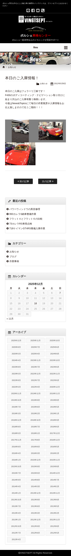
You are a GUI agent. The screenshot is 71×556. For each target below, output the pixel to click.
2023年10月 (55, 360)
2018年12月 (16, 420)
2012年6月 (35, 533)
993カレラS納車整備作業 (22, 214)
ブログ (13, 256)
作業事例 (14, 261)
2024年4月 (16, 360)
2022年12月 (35, 374)
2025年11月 (35, 340)
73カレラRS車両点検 (20, 223)
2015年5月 (35, 473)
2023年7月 (35, 367)
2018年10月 (35, 420)
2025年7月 (35, 347)
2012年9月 (35, 526)
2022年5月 (16, 387)
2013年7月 (16, 506)
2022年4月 (35, 387)
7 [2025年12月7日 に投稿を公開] (60, 293)
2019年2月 (35, 413)
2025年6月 (54, 347)
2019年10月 (16, 400)
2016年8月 (16, 447)
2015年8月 (54, 466)
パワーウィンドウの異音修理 (24, 209)
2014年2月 (54, 486)
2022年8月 (16, 380)
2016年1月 (16, 460)
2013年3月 (35, 513)
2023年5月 (16, 374)
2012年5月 (54, 533)
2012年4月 (16, 539)
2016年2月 (54, 453)
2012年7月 (16, 533)
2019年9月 (35, 400)
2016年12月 (55, 440)
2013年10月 (16, 500)
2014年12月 (55, 473)
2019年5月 (54, 407)
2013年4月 (16, 513)
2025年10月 (55, 340)
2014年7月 (54, 480)
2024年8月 (54, 354)
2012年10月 (16, 526)
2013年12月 (35, 493)
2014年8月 (35, 480)
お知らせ (12, 67)
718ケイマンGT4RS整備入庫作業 (27, 228)
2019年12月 (35, 393)
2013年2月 (54, 513)
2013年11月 (55, 493)
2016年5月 (54, 447)
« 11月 (10, 318)
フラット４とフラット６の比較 (25, 218)
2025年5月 (16, 354)
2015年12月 (35, 460)
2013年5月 (54, 506)
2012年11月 (55, 520)
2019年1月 (54, 413)
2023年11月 (35, 360)
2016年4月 (16, 453)
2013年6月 (35, 506)
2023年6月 (54, 367)
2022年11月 (55, 374)
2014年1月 (16, 493)
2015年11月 (55, 460)
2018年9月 (54, 420)
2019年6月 (35, 407)
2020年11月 (16, 393)
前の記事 (23, 181)
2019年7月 (16, 407)
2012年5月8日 (60, 83)
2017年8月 (35, 440)
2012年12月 (35, 520)
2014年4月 (16, 486)
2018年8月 (16, 427)
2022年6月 (54, 380)
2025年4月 (35, 354)
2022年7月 (35, 380)
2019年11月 (55, 393)
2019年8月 (54, 400)
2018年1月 (35, 433)
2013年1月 (16, 520)
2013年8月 (54, 500)
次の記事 (47, 181)
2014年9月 (16, 480)
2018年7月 (35, 427)
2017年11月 (16, 440)
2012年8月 (54, 526)
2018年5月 (16, 433)
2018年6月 (54, 427)
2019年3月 (16, 413)
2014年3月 (35, 486)
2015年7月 (16, 473)
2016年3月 (35, 453)
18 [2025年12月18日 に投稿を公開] (35, 303)
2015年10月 (16, 466)
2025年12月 (16, 340)
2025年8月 (16, 347)
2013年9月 (35, 500)
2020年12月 (55, 387)
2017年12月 (55, 433)
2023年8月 (16, 367)
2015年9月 (35, 466)
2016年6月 (35, 447)
